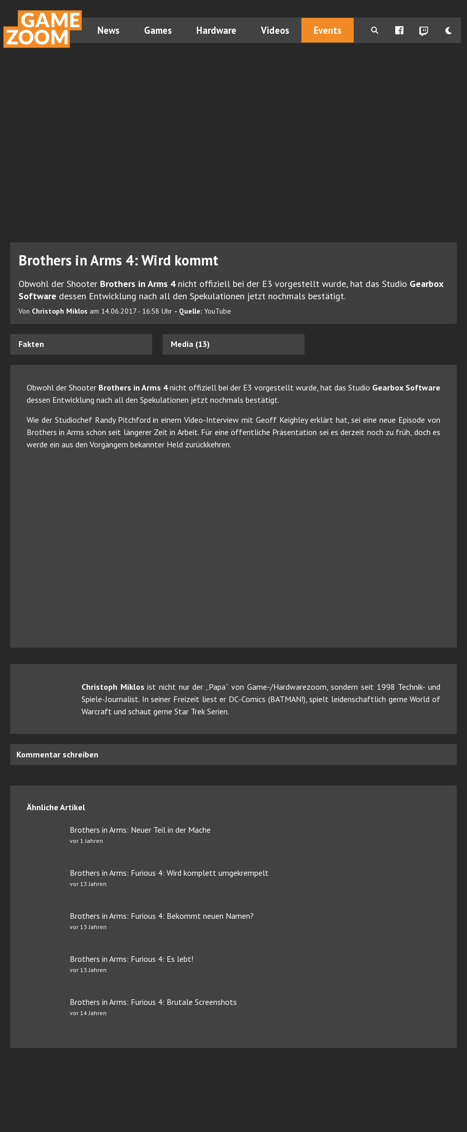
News (108, 30)
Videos (275, 30)
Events (327, 30)
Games (158, 30)
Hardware (216, 30)
